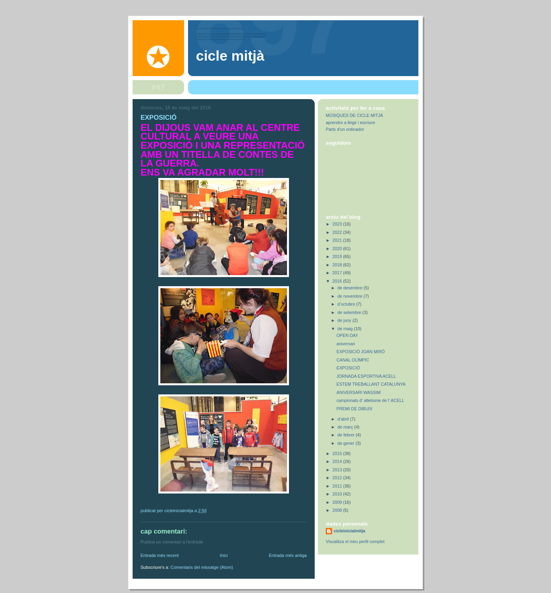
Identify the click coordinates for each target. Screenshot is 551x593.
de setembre (350, 312)
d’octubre (347, 304)
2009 (337, 502)
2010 (337, 494)
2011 (337, 486)
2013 (337, 469)
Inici (224, 555)
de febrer (347, 434)
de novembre (351, 296)
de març (346, 427)
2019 (337, 256)
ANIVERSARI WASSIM (358, 392)
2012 (337, 477)
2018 (337, 264)
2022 (337, 232)
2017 (337, 272)
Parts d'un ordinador (345, 129)
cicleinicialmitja (349, 530)
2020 (337, 248)
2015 (337, 453)
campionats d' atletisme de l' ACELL (370, 400)
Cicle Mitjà (230, 56)
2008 (337, 510)
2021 (337, 240)
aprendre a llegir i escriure (350, 122)
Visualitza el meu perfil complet (355, 541)
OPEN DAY (347, 335)
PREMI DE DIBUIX (354, 408)
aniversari (345, 343)
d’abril (344, 419)
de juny (345, 320)
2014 (337, 461)
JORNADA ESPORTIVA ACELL (366, 376)
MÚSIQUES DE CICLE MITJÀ (354, 115)
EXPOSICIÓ (348, 367)
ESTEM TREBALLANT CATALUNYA (371, 384)
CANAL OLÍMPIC (352, 360)
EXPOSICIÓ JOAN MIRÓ (360, 351)
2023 (337, 224)
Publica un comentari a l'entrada (172, 541)
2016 (337, 281)
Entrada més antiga (288, 555)
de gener (347, 443)
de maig (346, 328)
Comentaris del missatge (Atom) (202, 567)
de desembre (351, 287)
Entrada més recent (160, 555)
